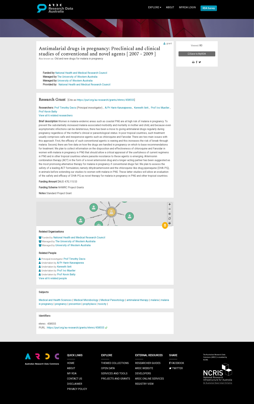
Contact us (74, 378)
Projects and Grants (115, 378)
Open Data (108, 368)
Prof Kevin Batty (48, 111)
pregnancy (61, 303)
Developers (143, 373)
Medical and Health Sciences (55, 300)
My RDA (71, 373)
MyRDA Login (187, 7)
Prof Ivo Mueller (160, 107)
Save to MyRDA (197, 54)
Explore (154, 7)
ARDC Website (144, 368)
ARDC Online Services (149, 378)
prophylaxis (89, 303)
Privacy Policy (77, 389)
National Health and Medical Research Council (81, 72)
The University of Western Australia (77, 76)
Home (70, 363)
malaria (155, 300)
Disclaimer (74, 383)
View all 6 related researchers (56, 115)
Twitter (176, 368)
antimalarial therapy (138, 300)
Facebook (176, 363)
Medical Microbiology (86, 300)
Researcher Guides (148, 363)
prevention (75, 303)
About (170, 7)
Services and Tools (114, 373)
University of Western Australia (74, 80)
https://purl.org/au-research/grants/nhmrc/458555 (105, 99)
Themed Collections (115, 363)
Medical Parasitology (112, 300)
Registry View (144, 383)
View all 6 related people (53, 278)
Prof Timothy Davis (65, 107)
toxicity (102, 303)
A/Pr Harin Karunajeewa (118, 107)
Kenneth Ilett (141, 107)
